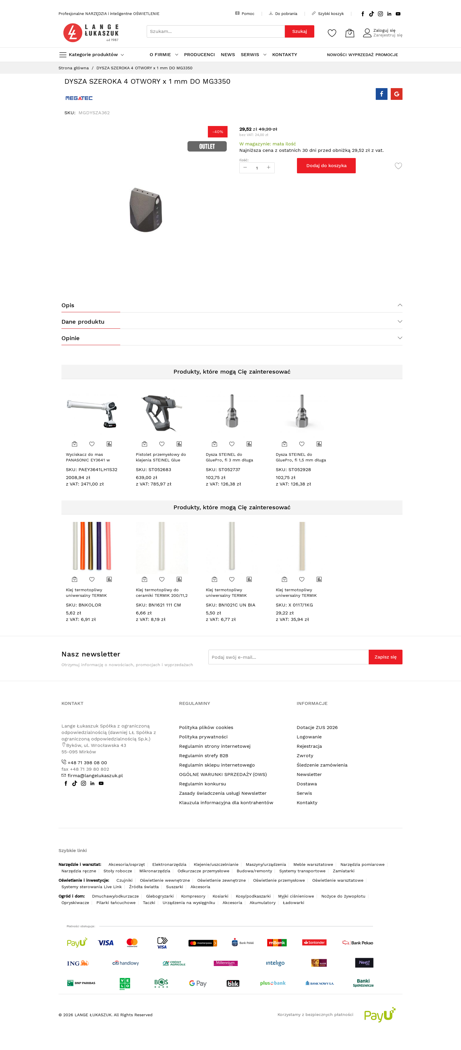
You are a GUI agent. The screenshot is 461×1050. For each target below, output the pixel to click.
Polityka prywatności (203, 737)
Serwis (304, 793)
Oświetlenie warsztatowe (337, 880)
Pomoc (244, 13)
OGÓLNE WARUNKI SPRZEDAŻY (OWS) (223, 774)
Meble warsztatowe (313, 864)
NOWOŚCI (337, 54)
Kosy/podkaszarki (253, 896)
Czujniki (124, 880)
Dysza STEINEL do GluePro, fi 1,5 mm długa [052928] (301, 460)
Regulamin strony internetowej (214, 746)
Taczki (149, 902)
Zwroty (305, 755)
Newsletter (309, 774)
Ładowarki (293, 902)
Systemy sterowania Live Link (91, 886)
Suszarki (174, 886)
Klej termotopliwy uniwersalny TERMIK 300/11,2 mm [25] (296, 595)
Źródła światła (144, 886)
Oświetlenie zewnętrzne (221, 880)
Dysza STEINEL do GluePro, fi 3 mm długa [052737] (229, 460)
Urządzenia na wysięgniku (189, 902)
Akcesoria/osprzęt (126, 864)
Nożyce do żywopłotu (343, 896)
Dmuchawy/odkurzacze (115, 896)
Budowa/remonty (254, 870)
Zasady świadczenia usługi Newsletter (223, 793)
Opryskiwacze (75, 902)
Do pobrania (283, 13)
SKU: (71, 469)
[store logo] (90, 32)
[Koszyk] (349, 33)
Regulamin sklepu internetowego (217, 765)
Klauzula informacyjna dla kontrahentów (226, 802)
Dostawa (307, 784)
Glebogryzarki (160, 896)
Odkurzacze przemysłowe (203, 870)
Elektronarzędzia (169, 864)
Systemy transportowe (302, 870)
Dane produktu (82, 321)
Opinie (70, 338)
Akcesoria (200, 886)
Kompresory (193, 896)
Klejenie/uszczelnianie (216, 864)
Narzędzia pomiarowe (362, 864)
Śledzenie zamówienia (322, 765)
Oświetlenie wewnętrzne (165, 880)
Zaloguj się (384, 30)
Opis (67, 305)
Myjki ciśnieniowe (296, 896)
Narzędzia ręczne (78, 870)
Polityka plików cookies (206, 727)
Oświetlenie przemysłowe (279, 880)
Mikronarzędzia (154, 870)
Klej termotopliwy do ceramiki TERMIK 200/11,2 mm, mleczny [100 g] (162, 595)
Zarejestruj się (387, 35)
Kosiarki (220, 896)
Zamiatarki (344, 870)
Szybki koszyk (328, 13)
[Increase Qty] (269, 167)
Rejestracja (309, 746)
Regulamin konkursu (202, 784)
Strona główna (74, 67)
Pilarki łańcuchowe (116, 902)
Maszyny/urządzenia (266, 864)
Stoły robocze (117, 870)
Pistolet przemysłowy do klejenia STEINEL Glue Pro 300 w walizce (161, 460)
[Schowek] (332, 33)
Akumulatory (262, 902)
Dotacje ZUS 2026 (317, 727)
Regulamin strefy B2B (203, 755)
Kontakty (307, 802)
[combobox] (216, 31)
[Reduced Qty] (245, 167)
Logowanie (309, 737)
